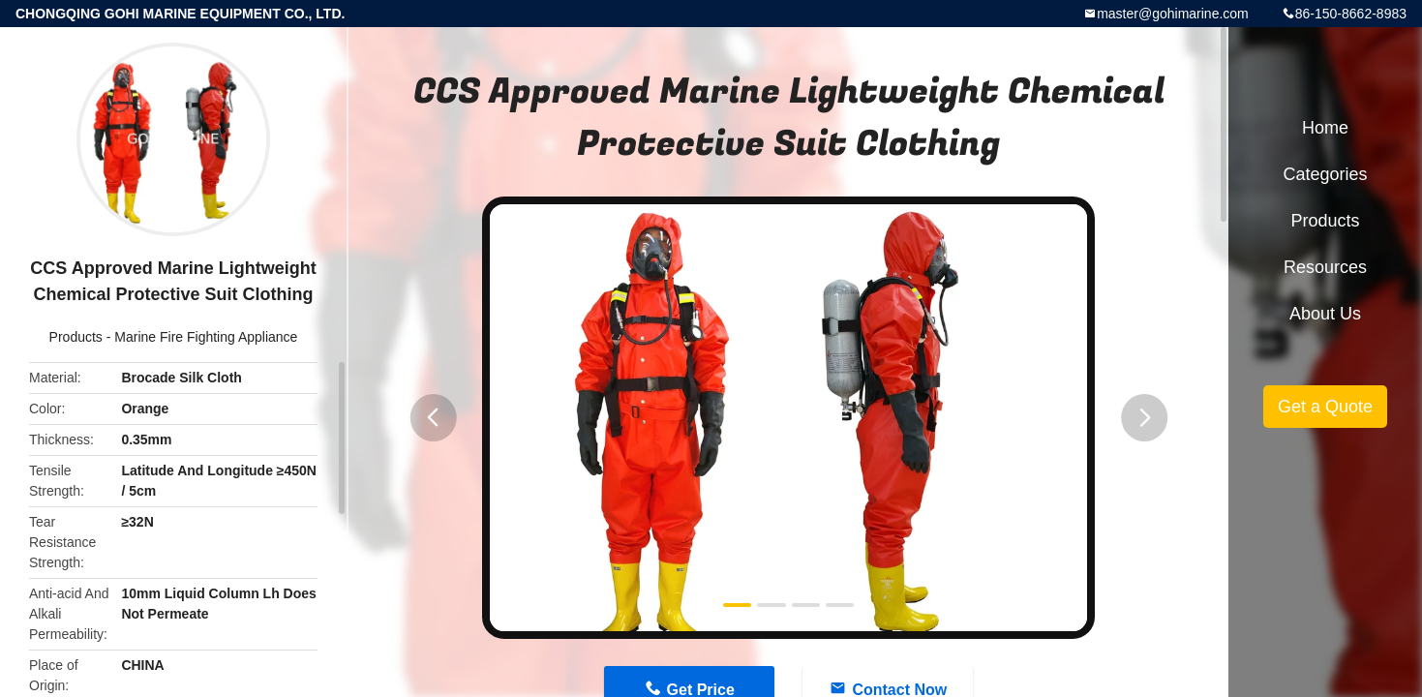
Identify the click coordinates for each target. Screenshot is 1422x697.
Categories (1325, 174)
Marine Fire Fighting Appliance (205, 337)
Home (1325, 127)
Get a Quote (1325, 406)
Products (76, 337)
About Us (1325, 313)
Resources (1325, 267)
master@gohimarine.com (1173, 13)
